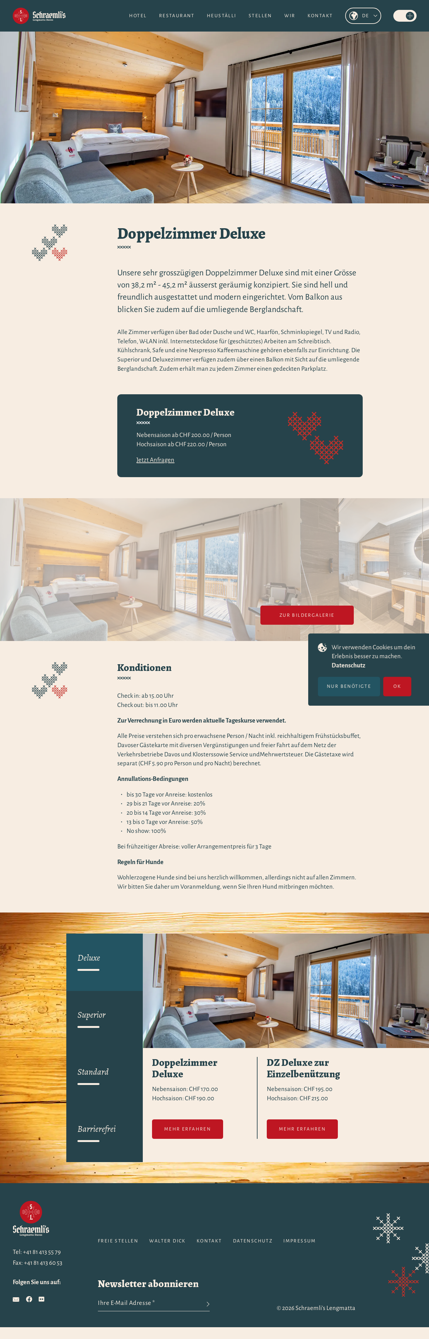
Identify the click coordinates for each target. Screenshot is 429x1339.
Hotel (138, 15)
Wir (289, 15)
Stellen (260, 15)
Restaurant (177, 15)
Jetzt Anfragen (155, 459)
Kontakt (320, 15)
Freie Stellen (118, 1240)
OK (404, 686)
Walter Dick (167, 1240)
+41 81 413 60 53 (43, 1262)
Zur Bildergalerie (307, 615)
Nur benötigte (356, 686)
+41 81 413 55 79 (42, 1251)
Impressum (299, 1240)
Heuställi (221, 15)
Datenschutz (356, 665)
